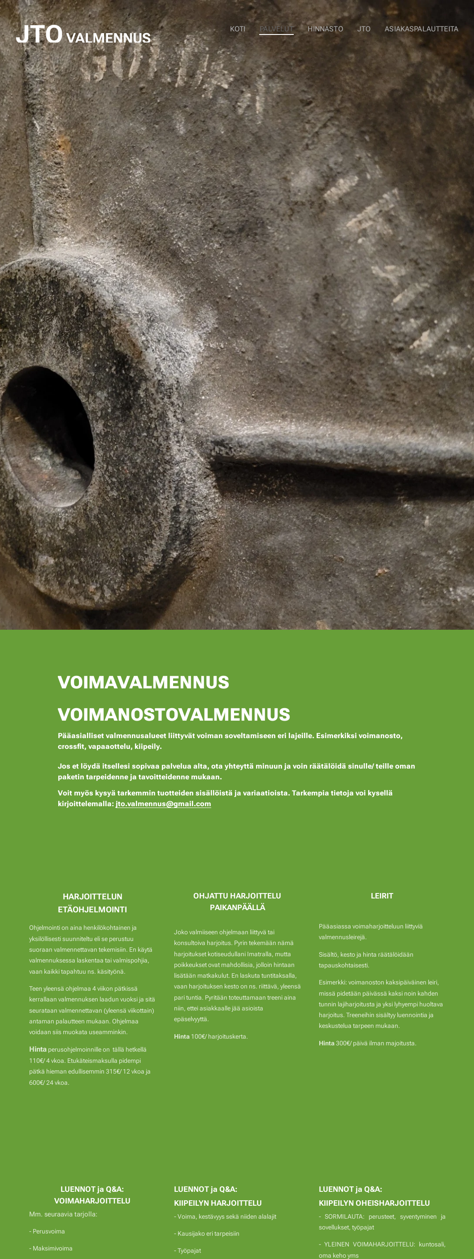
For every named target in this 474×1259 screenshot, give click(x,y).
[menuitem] (248, 29)
